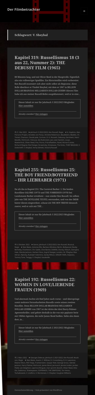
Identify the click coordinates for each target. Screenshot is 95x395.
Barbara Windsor (49, 247)
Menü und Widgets (84, 14)
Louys (67, 140)
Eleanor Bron (20, 363)
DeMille (54, 249)
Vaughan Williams (63, 373)
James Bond (47, 365)
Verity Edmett (38, 147)
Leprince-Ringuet (39, 368)
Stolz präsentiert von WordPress (48, 390)
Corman (42, 137)
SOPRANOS (42, 370)
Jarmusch (56, 365)
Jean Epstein (59, 140)
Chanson (24, 137)
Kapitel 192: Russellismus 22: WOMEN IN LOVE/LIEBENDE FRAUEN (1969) (45, 284)
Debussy (61, 137)
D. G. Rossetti (52, 137)
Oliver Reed (29, 142)
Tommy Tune (20, 257)
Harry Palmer (27, 365)
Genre (35, 244)
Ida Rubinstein (44, 140)
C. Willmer (46, 360)
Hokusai (33, 140)
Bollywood (67, 247)
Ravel (59, 142)
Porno (41, 142)
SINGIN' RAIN (61, 255)
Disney (61, 249)
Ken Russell (53, 132)
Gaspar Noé (51, 363)
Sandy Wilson (49, 255)
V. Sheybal (28, 147)
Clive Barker (46, 249)
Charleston (26, 249)
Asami (38, 360)
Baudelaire (65, 135)
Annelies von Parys (36, 135)
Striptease (52, 145)
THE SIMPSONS (54, 370)
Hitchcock (25, 140)
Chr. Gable (36, 249)
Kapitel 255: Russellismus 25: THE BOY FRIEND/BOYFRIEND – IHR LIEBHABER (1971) (46, 175)
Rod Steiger (32, 145)
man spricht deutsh (54, 368)
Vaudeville (45, 257)
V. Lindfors (30, 373)
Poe (36, 142)
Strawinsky (42, 145)
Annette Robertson (52, 135)
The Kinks (61, 145)
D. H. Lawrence (69, 360)
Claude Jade (33, 137)
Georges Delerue (37, 357)
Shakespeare (32, 370)
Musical (71, 244)
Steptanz (70, 255)
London (59, 252)
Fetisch (67, 249)
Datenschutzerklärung (24, 390)
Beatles (73, 135)
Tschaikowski (20, 373)
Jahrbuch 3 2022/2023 (39, 132)
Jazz (52, 140)
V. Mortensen (41, 373)
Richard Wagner (21, 145)
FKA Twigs (30, 363)
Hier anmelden (26, 105)
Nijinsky (24, 255)
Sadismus (22, 370)
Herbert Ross (37, 252)
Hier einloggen (41, 114)
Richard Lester (68, 142)
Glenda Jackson (25, 252)
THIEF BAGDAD (72, 145)
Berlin (59, 247)
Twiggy (29, 257)
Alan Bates (27, 247)
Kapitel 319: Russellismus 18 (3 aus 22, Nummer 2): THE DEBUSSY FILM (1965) (47, 62)
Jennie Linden (66, 365)
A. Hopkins (71, 132)
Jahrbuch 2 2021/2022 (54, 357)
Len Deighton (25, 368)
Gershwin (70, 137)
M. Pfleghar (68, 252)
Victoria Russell (51, 147)
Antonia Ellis (37, 247)
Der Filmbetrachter (23, 9)
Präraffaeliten (50, 142)
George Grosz (63, 363)
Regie (61, 132)
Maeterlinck (19, 142)
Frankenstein (40, 363)
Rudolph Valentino (35, 255)
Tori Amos (66, 370)
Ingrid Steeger (49, 252)
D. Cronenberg (56, 360)
